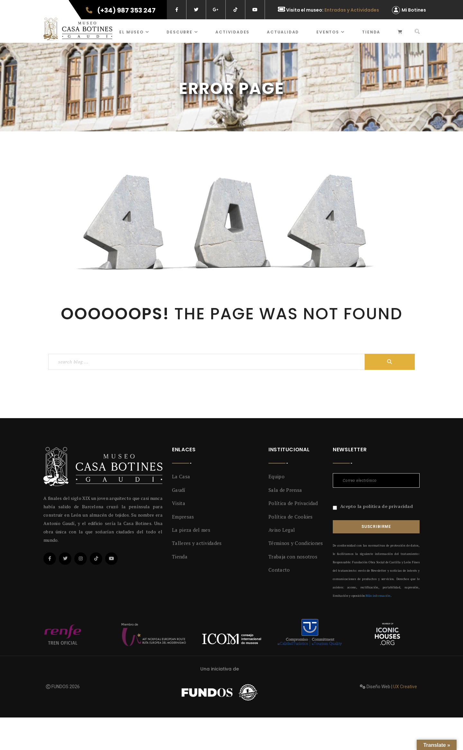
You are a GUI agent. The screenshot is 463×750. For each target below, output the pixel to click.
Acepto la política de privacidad (376, 506)
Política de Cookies (290, 516)
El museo (134, 32)
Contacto (279, 570)
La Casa (181, 476)
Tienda (371, 32)
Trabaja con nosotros (292, 556)
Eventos (330, 32)
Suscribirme (376, 526)
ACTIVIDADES (232, 32)
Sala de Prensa (285, 490)
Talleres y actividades (197, 543)
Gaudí (179, 490)
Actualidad (283, 32)
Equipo (276, 476)
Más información (378, 596)
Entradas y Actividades (351, 10)
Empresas (183, 516)
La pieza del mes (191, 530)
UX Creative (405, 686)
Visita (178, 503)
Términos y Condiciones (295, 543)
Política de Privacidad (293, 503)
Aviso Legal (281, 530)
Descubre (182, 32)
